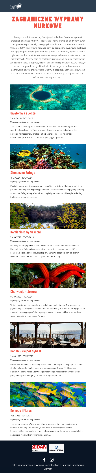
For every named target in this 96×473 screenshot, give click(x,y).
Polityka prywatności (22, 464)
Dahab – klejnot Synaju (25, 351)
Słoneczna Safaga (22, 172)
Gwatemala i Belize (23, 113)
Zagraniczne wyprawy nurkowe (28, 122)
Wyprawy (13, 122)
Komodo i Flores (21, 410)
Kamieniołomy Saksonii (25, 232)
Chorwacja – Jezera (23, 291)
